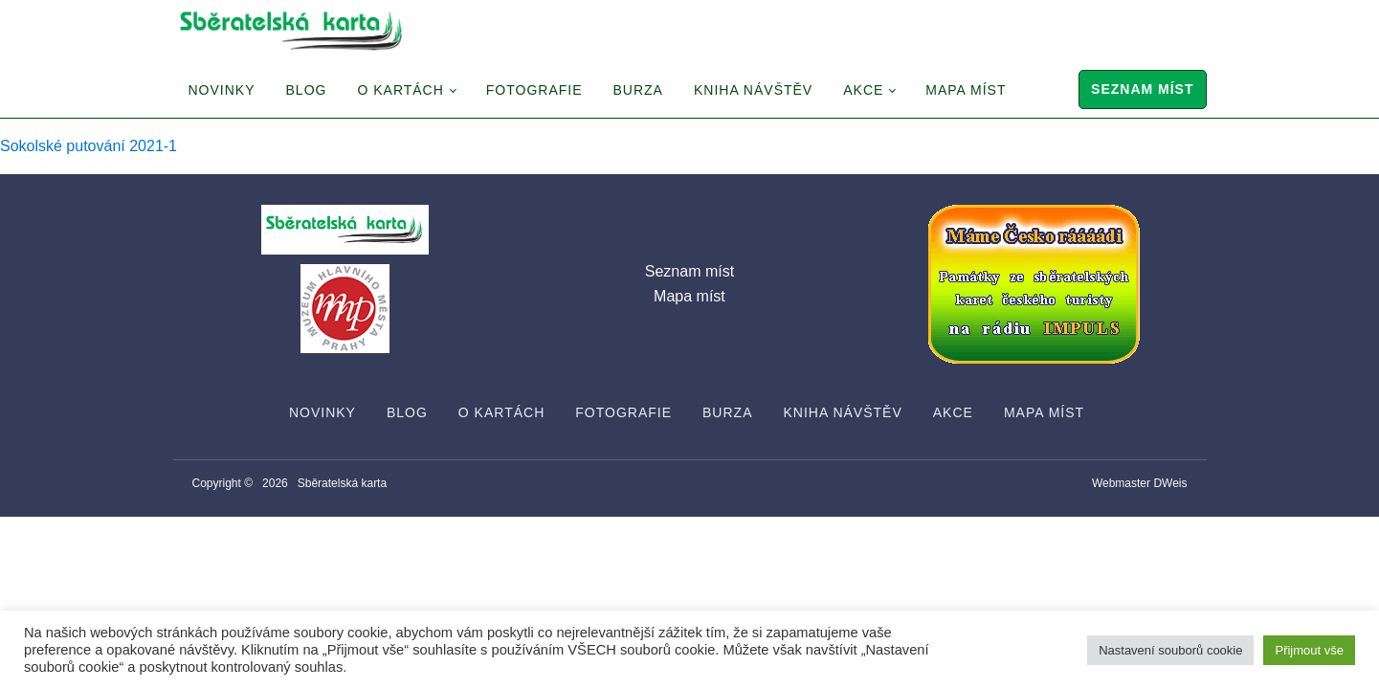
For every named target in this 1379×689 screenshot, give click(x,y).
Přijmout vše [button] (1309, 650)
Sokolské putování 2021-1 (88, 146)
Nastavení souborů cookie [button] (1170, 650)
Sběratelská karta (342, 483)
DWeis (1170, 483)
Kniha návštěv (753, 90)
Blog (306, 90)
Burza (638, 90)
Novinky (222, 90)
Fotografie (534, 90)
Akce (863, 90)
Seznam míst (1142, 89)
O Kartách (400, 90)
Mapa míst (965, 90)
